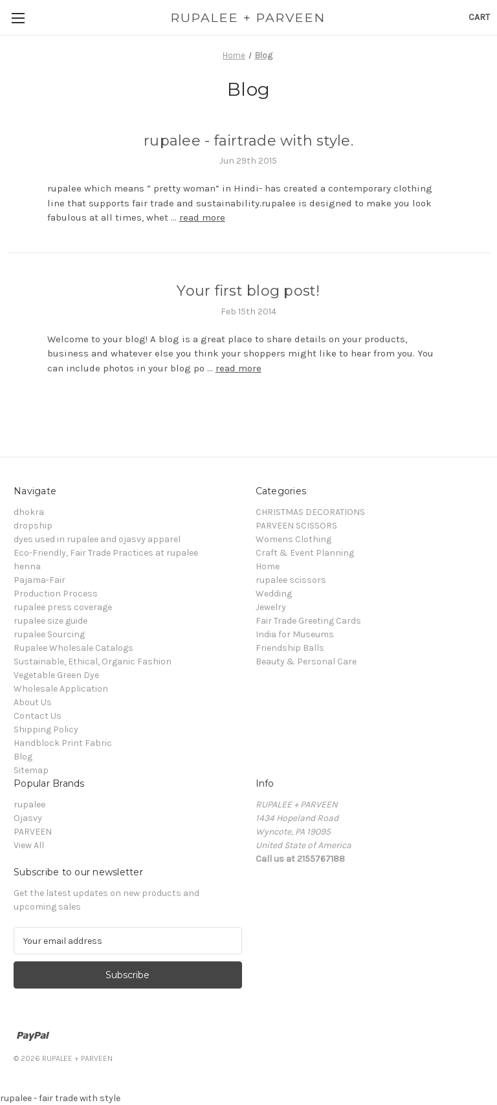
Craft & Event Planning (305, 552)
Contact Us (37, 715)
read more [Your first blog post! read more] (238, 368)
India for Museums (295, 634)
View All (29, 845)
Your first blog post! (248, 291)
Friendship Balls (290, 647)
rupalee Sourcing (49, 634)
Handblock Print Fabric (63, 743)
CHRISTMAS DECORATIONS (310, 512)
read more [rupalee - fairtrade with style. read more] (202, 217)
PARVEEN (33, 831)
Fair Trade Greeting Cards (308, 620)
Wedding (274, 593)
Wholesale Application (61, 688)
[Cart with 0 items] (479, 17)
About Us (33, 702)
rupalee (29, 804)
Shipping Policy (46, 729)
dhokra (29, 512)
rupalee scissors (291, 579)
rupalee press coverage (63, 607)
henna (27, 566)
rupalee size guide (50, 620)
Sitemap (31, 770)
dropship (33, 525)
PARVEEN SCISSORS (296, 525)
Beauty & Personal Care (306, 661)
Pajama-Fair (39, 579)
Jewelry (271, 607)
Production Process (56, 593)
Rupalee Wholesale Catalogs (73, 647)
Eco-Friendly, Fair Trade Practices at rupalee (106, 552)
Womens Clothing (293, 539)
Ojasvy (28, 818)
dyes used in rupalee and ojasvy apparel (97, 539)
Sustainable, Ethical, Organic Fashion (92, 661)
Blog (23, 756)
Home (268, 566)
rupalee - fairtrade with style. (248, 140)
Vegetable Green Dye (56, 675)
